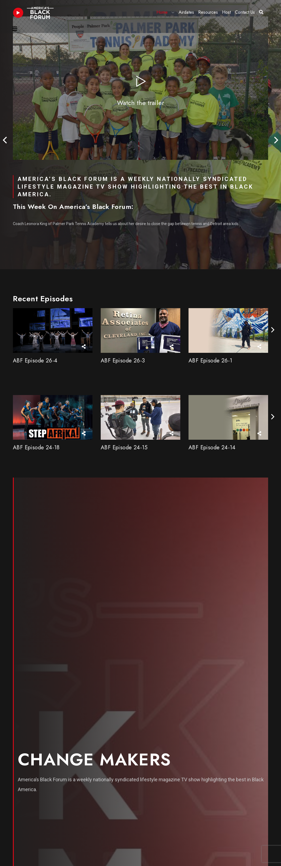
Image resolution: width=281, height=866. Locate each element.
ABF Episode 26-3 (123, 361)
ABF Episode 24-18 (36, 448)
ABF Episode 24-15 (124, 448)
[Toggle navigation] (15, 29)
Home (162, 12)
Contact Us (245, 12)
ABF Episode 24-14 (212, 448)
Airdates (186, 12)
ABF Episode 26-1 (210, 361)
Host (226, 12)
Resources (208, 12)
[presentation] (5, 140)
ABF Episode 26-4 (35, 361)
